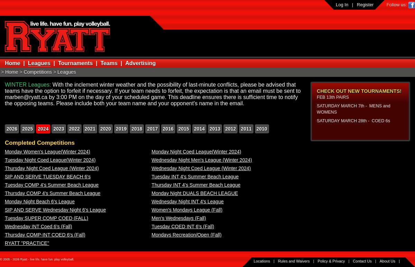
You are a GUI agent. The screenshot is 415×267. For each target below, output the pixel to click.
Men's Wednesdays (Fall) (178, 218)
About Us (387, 261)
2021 (90, 129)
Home (12, 63)
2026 (12, 129)
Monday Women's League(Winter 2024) (47, 151)
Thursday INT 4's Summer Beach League (195, 185)
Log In (342, 4)
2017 (152, 129)
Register (365, 4)
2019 (121, 129)
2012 (230, 129)
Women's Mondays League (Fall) (186, 210)
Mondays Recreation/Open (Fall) (186, 235)
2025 (27, 129)
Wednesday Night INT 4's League (187, 201)
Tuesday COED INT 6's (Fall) (182, 226)
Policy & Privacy (331, 261)
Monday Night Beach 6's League (40, 201)
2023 (58, 129)
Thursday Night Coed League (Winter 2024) (52, 168)
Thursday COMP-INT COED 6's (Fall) (45, 235)
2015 (183, 129)
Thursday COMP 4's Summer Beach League (52, 193)
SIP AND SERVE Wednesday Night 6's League (55, 210)
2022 (74, 129)
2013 (215, 129)
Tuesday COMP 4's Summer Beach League (52, 185)
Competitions (38, 72)
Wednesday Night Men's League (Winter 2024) (201, 160)
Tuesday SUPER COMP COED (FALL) (46, 218)
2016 (168, 129)
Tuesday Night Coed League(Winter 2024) (50, 160)
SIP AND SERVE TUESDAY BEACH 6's (48, 176)
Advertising (140, 63)
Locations (262, 261)
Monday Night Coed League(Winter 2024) (196, 151)
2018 (136, 129)
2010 (262, 129)
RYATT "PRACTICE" (27, 243)
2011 (246, 129)
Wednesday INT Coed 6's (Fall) (38, 226)
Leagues (39, 63)
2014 (199, 129)
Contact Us (362, 261)
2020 (105, 129)
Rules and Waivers (294, 261)
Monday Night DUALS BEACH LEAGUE (194, 193)
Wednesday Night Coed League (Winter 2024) (201, 168)
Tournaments (75, 63)
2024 (43, 129)
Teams (109, 63)
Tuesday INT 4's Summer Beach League (195, 176)
